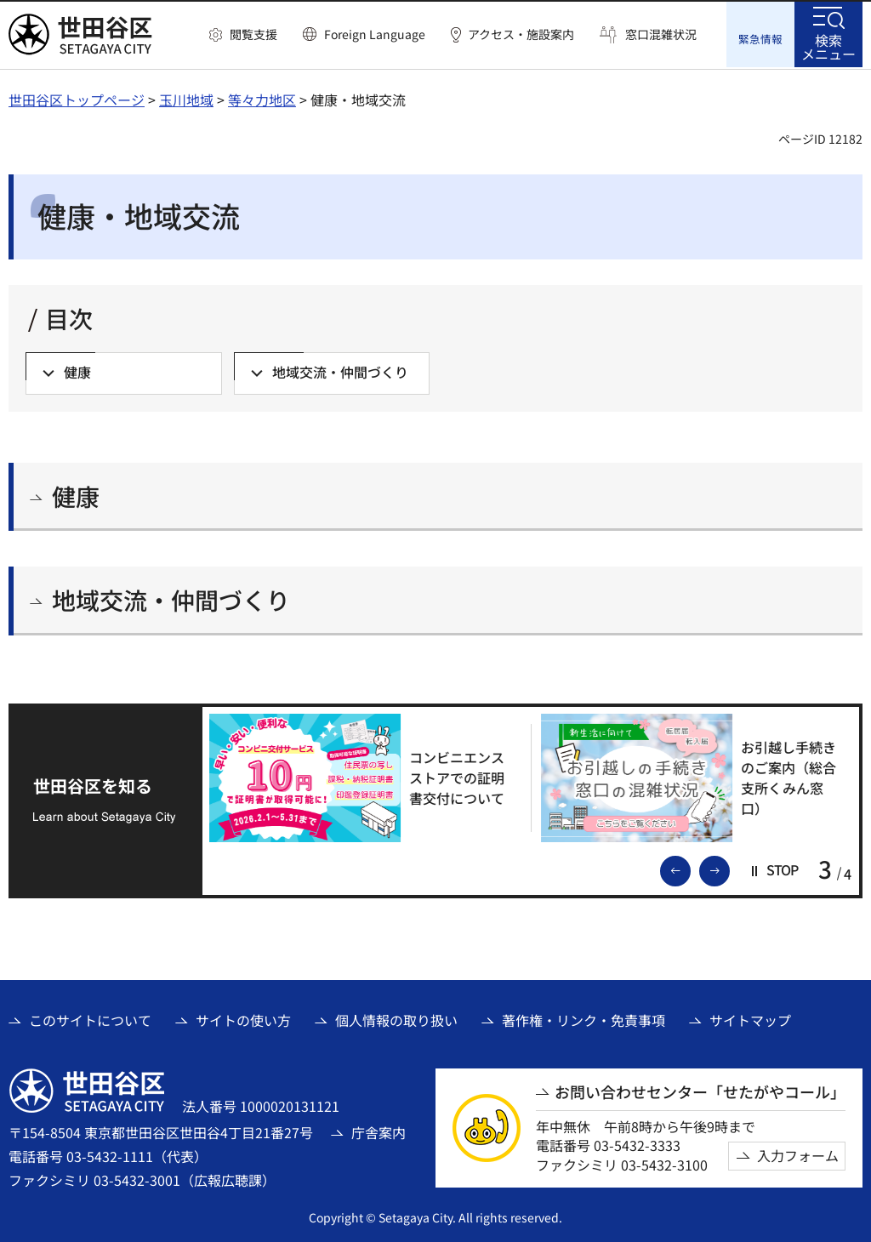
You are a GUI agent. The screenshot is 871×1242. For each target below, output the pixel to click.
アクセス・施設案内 (521, 34)
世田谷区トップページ (77, 98)
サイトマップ (750, 1018)
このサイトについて (90, 1018)
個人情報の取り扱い (396, 1018)
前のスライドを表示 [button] (690, 868)
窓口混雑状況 (661, 34)
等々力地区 (262, 98)
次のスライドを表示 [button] (729, 868)
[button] (243, 34)
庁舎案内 (378, 1130)
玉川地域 (186, 98)
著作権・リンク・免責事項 (583, 1018)
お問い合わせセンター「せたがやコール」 (700, 1090)
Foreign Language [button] (374, 34)
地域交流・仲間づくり (171, 598)
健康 (76, 494)
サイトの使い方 (243, 1018)
